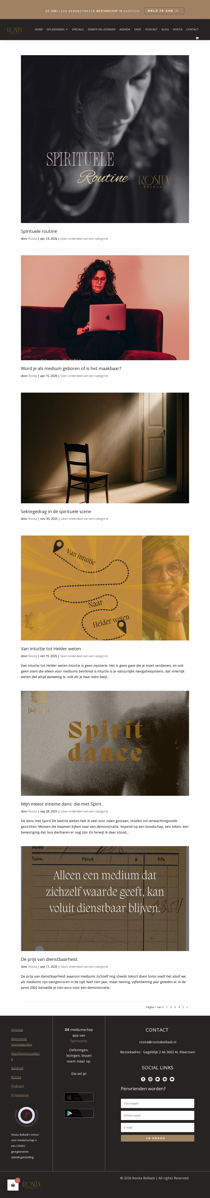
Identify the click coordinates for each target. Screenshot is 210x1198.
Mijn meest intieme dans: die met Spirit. (62, 804)
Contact (192, 29)
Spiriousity (78, 1041)
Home (39, 29)
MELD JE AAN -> (162, 10)
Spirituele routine (39, 231)
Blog (165, 29)
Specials (78, 29)
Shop (137, 29)
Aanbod (17, 1068)
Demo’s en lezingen (101, 29)
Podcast (151, 29)
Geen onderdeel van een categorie (84, 239)
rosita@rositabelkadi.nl (157, 1042)
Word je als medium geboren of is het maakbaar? (71, 368)
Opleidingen (55, 29)
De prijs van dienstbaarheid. (49, 959)
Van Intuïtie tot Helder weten (51, 648)
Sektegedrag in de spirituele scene (56, 511)
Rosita (177, 29)
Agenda (124, 29)
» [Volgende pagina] (187, 1007)
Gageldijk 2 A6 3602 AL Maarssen (169, 1052)
